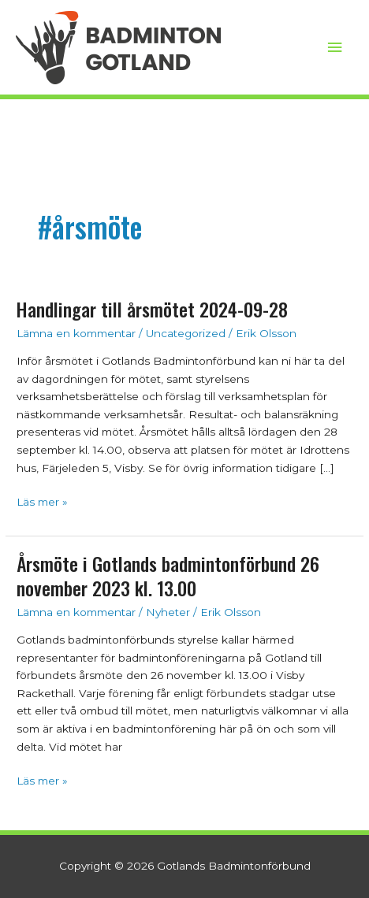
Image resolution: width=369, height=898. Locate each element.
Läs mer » (42, 500)
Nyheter (168, 612)
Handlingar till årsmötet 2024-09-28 (152, 309)
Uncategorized (186, 333)
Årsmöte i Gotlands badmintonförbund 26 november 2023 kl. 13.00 (168, 576)
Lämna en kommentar (76, 333)
